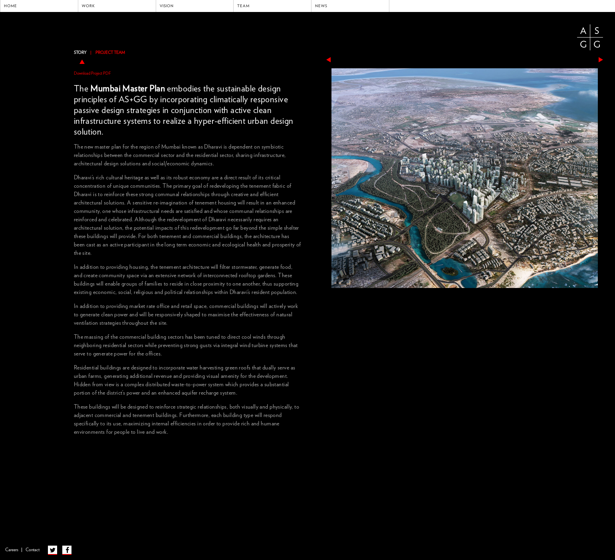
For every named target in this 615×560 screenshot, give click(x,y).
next (601, 59)
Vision (167, 6)
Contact (33, 550)
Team (243, 6)
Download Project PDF (92, 73)
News (321, 6)
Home (10, 6)
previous (328, 59)
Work (88, 6)
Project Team (110, 53)
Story (80, 53)
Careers (11, 550)
